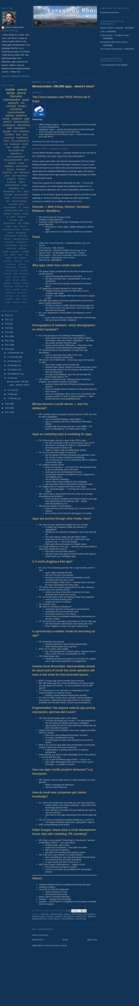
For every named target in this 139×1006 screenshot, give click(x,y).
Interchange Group (78, 250)
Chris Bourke (45, 248)
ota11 (26, 191)
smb (17, 296)
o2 (27, 210)
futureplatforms (16, 150)
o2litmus (22, 248)
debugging (21, 232)
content (10, 232)
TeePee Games (80, 255)
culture (21, 182)
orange (25, 289)
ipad (18, 134)
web (9, 128)
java (25, 134)
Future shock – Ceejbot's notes (114, 35)
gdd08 (23, 277)
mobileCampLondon (14, 210)
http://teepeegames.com (56, 460)
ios (22, 102)
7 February (12, 398)
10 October (12, 369)
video (20, 254)
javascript (9, 137)
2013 (7, 336)
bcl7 (24, 147)
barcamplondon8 (13, 159)
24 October (12, 365)
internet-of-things (21, 239)
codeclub (22, 264)
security (13, 220)
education (19, 128)
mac (8, 147)
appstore (77, 914)
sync (6, 254)
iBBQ (83, 450)
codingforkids (10, 267)
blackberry (89, 914)
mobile (10, 89)
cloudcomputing (19, 201)
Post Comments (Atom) (56, 945)
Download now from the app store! (48, 141)
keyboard (9, 242)
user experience (20, 175)
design (10, 93)
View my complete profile (16, 76)
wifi (15, 258)
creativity (7, 274)
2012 (7, 340)
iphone (49, 917)
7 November (13, 357)
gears (8, 280)
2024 (7, 315)
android (22, 89)
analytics (11, 178)
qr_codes (11, 217)
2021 (7, 319)
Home (65, 939)
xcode (8, 226)
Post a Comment (40, 935)
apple (67, 914)
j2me (7, 175)
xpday (16, 147)
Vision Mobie (69, 257)
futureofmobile (16, 112)
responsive (21, 293)
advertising (56, 914)
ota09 (6, 251)
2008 (7, 408)
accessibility (22, 166)
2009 (7, 404)
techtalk (8, 194)
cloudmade (11, 264)
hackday (17, 283)
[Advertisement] (70, 51)
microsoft (23, 245)
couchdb (23, 270)
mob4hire (88, 820)
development (10, 235)
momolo (92, 917)
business (11, 182)
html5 (25, 144)
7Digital (81, 253)
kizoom (26, 283)
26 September (14, 374)
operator (7, 213)
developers (38, 917)
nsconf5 (16, 289)
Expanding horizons (79, 10)
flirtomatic (23, 235)
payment (15, 251)
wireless (23, 258)
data (15, 274)
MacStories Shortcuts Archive (114, 42)
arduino (22, 178)
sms (21, 220)
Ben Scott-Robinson (54, 243)
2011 (7, 345)
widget (26, 223)
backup (10, 169)
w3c (27, 254)
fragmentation (10, 207)
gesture (16, 280)
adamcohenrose (73, 201)
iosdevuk (21, 115)
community (23, 267)
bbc (7, 201)
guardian (7, 283)
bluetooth (21, 169)
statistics (9, 166)
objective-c (16, 153)
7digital (45, 914)
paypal (17, 213)
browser (26, 229)
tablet (18, 299)
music (21, 163)
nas (26, 286)
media (26, 207)
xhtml (24, 302)
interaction (24, 172)
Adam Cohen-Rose (14, 27)
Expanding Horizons (109, 12)
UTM (102, 31)
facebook (7, 172)
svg (19, 223)
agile (27, 118)
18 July (11, 378)
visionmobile (68, 919)
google (7, 131)
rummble (25, 251)
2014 (7, 332)
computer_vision (16, 204)
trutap (8, 302)
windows (16, 302)
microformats (11, 245)
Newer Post (37, 939)
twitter (13, 254)
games (16, 277)
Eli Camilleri (44, 257)
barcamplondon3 (20, 140)
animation (7, 261)
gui (15, 172)
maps (24, 185)
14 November (14, 352)
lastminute (8, 286)
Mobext (60, 248)
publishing (10, 293)
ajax (15, 226)
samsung (9, 296)
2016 (7, 323)
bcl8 (26, 159)
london (22, 106)
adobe (7, 198)
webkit (9, 258)
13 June (11, 390)
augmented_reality (11, 229)
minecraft (19, 286)
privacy (25, 213)
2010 (7, 349)
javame (12, 163)
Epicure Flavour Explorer (111, 28)
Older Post (92, 939)
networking (11, 248)
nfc (22, 188)
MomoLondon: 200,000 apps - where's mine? (63, 86)
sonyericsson (9, 223)
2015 (7, 328)
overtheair (54, 919)
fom (15, 131)
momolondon (39, 919)
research (21, 217)
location (9, 134)
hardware (15, 144)
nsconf (7, 289)
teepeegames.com (51, 690)
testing (10, 115)
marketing (80, 917)
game (8, 277)
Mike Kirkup (44, 260)
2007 (7, 412)
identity (7, 239)
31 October (12, 361)
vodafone (81, 919)
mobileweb (22, 137)
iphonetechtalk (12, 185)
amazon (23, 226)
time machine (21, 194)
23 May (11, 394)
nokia (6, 140)
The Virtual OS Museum (111, 49)
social (6, 118)
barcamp (16, 96)
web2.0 (7, 121)
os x (19, 191)
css (6, 144)
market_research (64, 917)
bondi (27, 261)
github (24, 280)
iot (20, 207)
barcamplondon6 (20, 198)
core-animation (11, 270)
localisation (21, 242)
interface (24, 131)
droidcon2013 (21, 121)
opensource (9, 191)
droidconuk (8, 125)
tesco (25, 299)
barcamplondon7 (16, 156)
